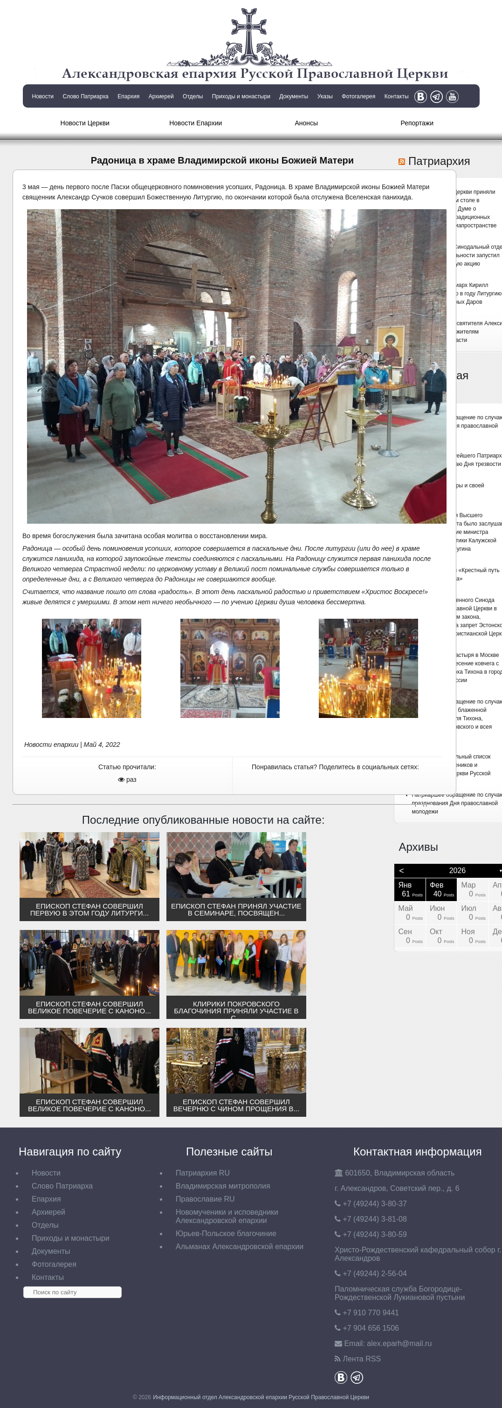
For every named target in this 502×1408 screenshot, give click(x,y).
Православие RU (205, 1199)
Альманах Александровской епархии (239, 1247)
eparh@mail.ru (399, 1343)
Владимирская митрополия (223, 1186)
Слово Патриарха (85, 96)
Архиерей (161, 96)
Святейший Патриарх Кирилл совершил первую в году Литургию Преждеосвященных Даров (457, 293)
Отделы (193, 96)
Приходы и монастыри (241, 96)
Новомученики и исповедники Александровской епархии (227, 1216)
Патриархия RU (203, 1173)
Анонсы (306, 123)
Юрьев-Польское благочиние (226, 1233)
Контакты (397, 96)
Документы (293, 96)
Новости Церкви (85, 123)
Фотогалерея (358, 96)
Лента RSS (362, 1359)
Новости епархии (51, 744)
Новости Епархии (195, 123)
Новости (43, 96)
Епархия (128, 96)
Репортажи (416, 123)
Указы (325, 96)
